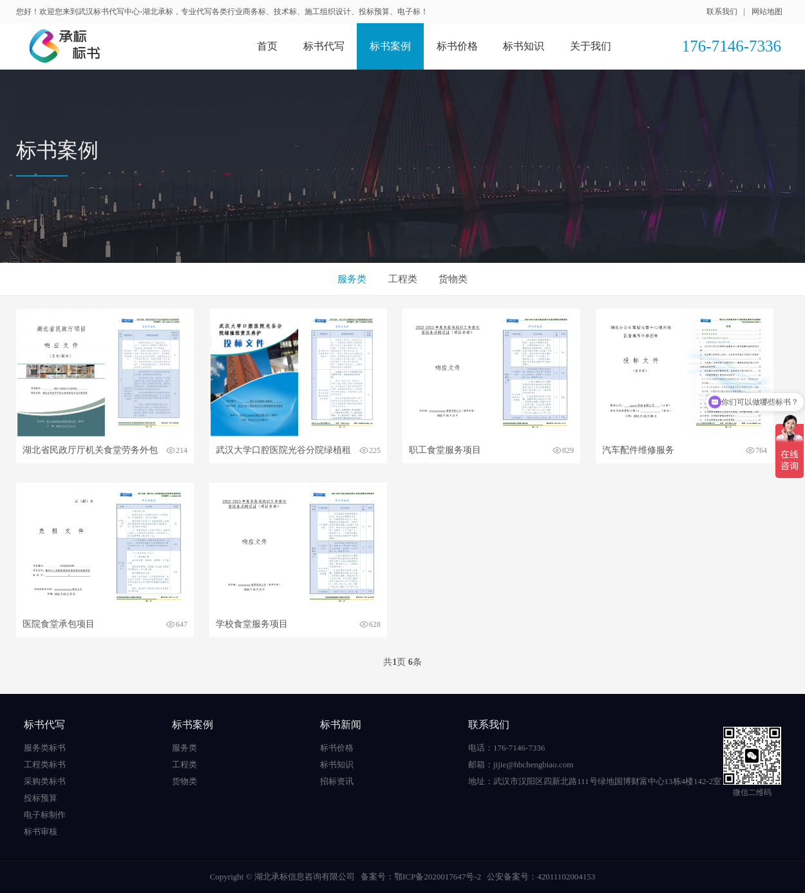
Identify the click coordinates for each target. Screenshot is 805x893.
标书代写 (324, 46)
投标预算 (40, 798)
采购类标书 (45, 781)
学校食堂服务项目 (252, 624)
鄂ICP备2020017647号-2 (437, 876)
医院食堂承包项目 (59, 624)
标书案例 (390, 46)
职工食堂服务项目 (445, 450)
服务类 (351, 279)
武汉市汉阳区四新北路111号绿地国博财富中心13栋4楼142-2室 (607, 781)
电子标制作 (45, 815)
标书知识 (523, 46)
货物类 (453, 279)
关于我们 (590, 46)
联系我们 (721, 11)
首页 (267, 46)
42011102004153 (566, 876)
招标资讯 (337, 781)
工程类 (402, 279)
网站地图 (767, 11)
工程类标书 (45, 764)
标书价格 (457, 46)
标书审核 (40, 831)
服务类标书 (45, 748)
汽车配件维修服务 (638, 450)
